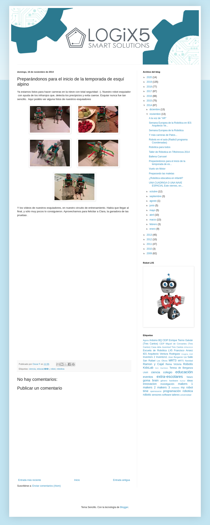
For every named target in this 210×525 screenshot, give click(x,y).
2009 (150, 253)
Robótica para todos (159, 147)
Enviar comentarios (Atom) (46, 485)
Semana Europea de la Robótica (166, 130)
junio (152, 205)
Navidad (189, 360)
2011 (150, 244)
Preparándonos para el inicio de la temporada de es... (167, 162)
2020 (150, 77)
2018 (150, 86)
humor (182, 381)
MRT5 (181, 360)
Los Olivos (162, 360)
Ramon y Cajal (153, 364)
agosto (153, 200)
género (163, 380)
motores (175, 387)
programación (172, 391)
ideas (190, 380)
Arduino (153, 340)
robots (147, 394)
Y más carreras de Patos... (163, 135)
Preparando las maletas (161, 173)
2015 (150, 100)
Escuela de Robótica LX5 (157, 350)
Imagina (184, 354)
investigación (167, 384)
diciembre (155, 109)
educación (184, 372)
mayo (153, 210)
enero (153, 228)
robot (53, 369)
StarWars (164, 368)
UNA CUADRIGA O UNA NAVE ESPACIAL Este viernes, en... (166, 184)
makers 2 (149, 387)
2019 (150, 81)
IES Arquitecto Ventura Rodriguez (161, 353)
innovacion (150, 383)
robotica (60, 369)
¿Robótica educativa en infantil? (166, 178)
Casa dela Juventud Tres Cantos (167, 347)
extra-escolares (170, 376)
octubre (154, 191)
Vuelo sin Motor (157, 168)
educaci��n (43, 369)
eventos (148, 376)
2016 (150, 96)
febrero (154, 224)
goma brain (150, 380)
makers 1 (185, 383)
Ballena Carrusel (158, 156)
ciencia (32, 369)
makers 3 (163, 387)
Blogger (124, 507)
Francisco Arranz (183, 350)
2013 (150, 234)
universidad (185, 395)
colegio (167, 372)
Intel (191, 354)
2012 (150, 239)
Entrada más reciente (29, 480)
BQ (160, 340)
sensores (156, 394)
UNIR (145, 372)
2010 (150, 248)
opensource (155, 391)
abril (152, 214)
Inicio (77, 480)
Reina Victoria (173, 364)
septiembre (156, 196)
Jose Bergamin (175, 357)
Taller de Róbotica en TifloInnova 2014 (169, 152)
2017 (150, 91)
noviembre (155, 114)
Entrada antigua (121, 480)
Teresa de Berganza (181, 367)
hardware (173, 380)
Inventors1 (161, 357)
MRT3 (172, 360)
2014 (150, 105)
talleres (176, 394)
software (166, 394)
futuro (190, 377)
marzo (153, 219)
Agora (146, 340)
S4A (157, 368)
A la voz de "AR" (157, 118)
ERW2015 (188, 347)
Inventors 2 (149, 357)
